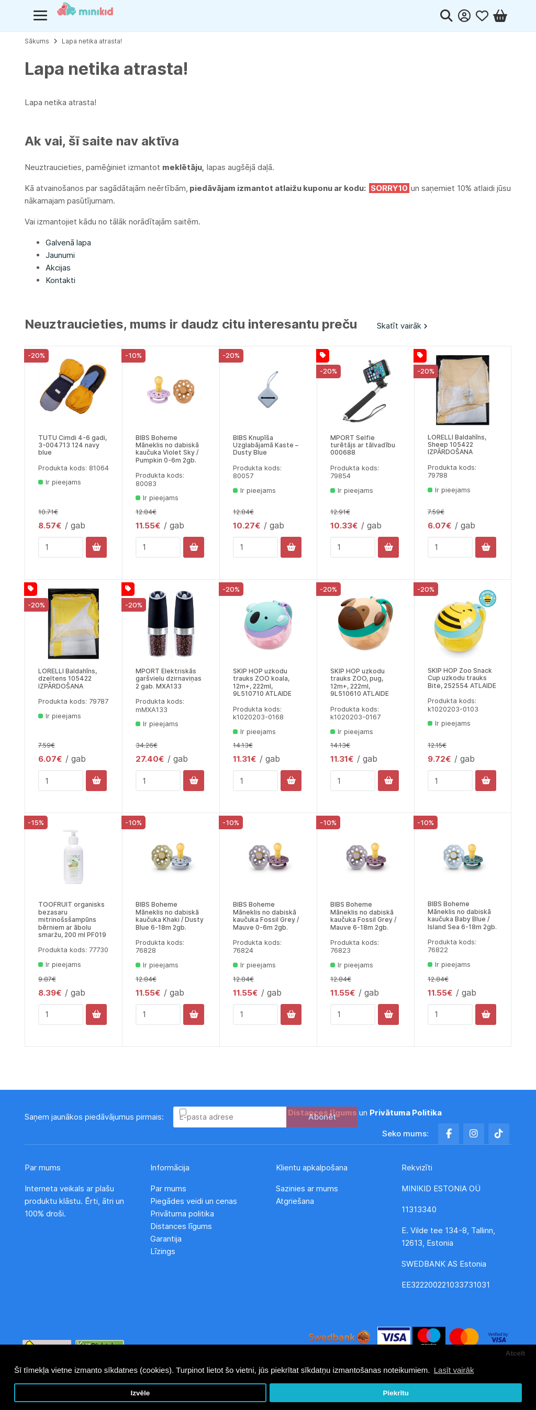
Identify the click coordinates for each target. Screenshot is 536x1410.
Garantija (166, 1239)
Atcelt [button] (516, 1353)
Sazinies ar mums (307, 1188)
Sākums (37, 41)
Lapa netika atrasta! (92, 41)
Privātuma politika (183, 1214)
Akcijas (58, 268)
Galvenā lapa (68, 242)
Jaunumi (60, 255)
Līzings (162, 1251)
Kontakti (60, 280)
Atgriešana (295, 1201)
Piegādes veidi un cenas (193, 1201)
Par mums (168, 1188)
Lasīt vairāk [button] (454, 1370)
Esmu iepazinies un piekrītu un (315, 1113)
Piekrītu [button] (396, 1393)
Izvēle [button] (140, 1393)
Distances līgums (182, 1226)
